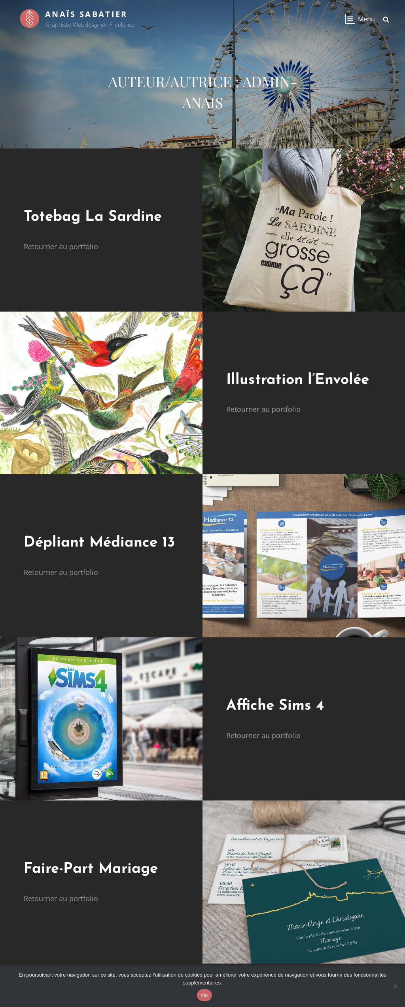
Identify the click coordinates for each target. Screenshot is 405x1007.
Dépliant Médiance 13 (99, 542)
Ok (204, 995)
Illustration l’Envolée (297, 380)
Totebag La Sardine (93, 217)
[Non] (395, 986)
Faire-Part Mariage (91, 869)
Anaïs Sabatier (86, 14)
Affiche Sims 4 (275, 706)
